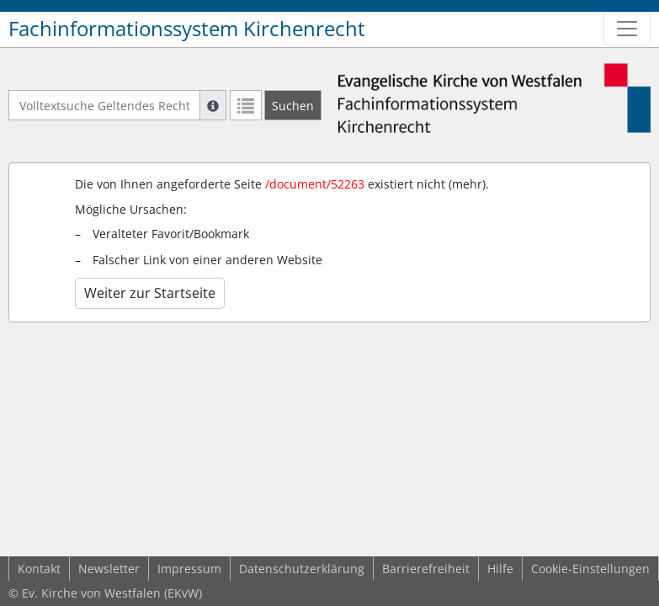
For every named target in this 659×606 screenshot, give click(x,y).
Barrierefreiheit (426, 569)
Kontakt (39, 569)
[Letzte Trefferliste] (246, 105)
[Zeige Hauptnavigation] (627, 28)
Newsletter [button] (109, 569)
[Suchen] (293, 105)
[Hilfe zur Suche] (212, 105)
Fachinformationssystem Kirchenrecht (186, 28)
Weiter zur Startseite (149, 293)
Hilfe (500, 569)
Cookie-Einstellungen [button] (590, 569)
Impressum (189, 569)
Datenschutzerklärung (301, 569)
